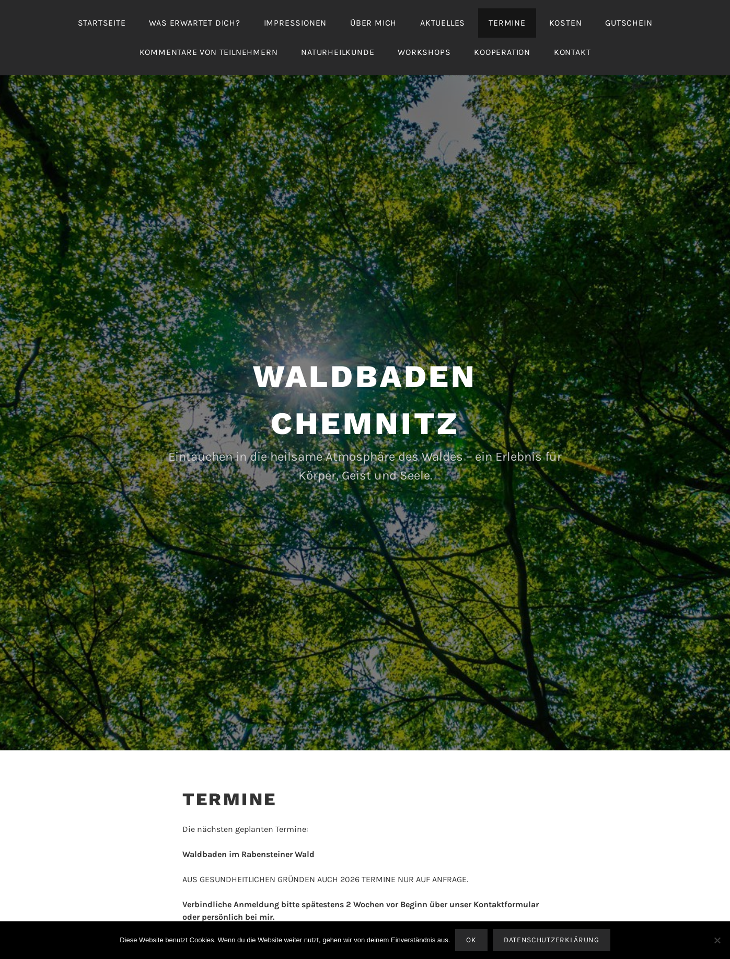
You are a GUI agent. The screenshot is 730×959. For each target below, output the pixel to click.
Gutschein (628, 23)
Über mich (373, 23)
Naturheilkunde (337, 52)
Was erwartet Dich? (194, 23)
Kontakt (572, 52)
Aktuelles (442, 23)
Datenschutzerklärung (551, 939)
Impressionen (295, 23)
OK (471, 939)
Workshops (424, 52)
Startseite (102, 23)
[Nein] (717, 940)
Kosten (565, 23)
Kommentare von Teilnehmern (209, 52)
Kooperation (502, 52)
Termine (507, 23)
